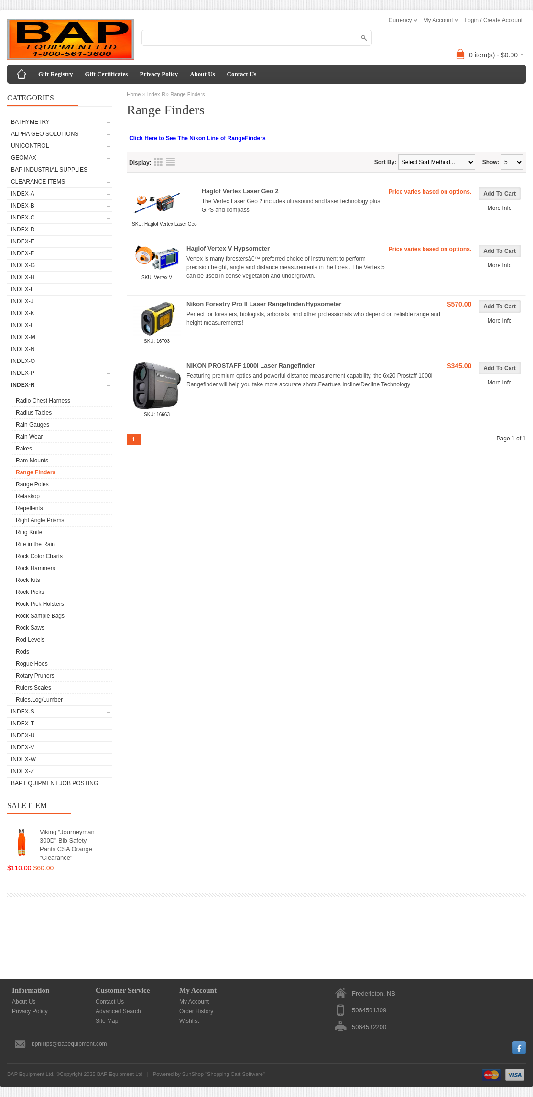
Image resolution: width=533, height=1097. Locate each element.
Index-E (22, 241)
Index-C (22, 217)
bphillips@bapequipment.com (69, 1044)
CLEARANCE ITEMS (38, 181)
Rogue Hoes (32, 663)
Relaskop (28, 496)
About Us (202, 73)
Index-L (22, 325)
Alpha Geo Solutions (44, 134)
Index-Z (22, 771)
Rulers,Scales (33, 687)
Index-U (22, 735)
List (170, 162)
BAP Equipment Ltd (120, 1074)
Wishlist (189, 1021)
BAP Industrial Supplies (49, 169)
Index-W (23, 759)
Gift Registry (55, 73)
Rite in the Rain (35, 544)
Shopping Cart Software (235, 1074)
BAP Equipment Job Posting (54, 783)
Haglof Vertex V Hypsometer (228, 248)
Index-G (23, 265)
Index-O (23, 361)
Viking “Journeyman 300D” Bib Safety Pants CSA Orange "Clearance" (67, 844)
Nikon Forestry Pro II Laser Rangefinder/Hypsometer (263, 303)
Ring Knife (29, 532)
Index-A (22, 193)
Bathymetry (30, 122)
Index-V (22, 747)
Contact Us (242, 73)
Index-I (21, 289)
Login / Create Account (493, 20)
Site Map (107, 1021)
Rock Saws (30, 628)
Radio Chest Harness (43, 400)
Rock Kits (28, 580)
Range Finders (35, 472)
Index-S (22, 711)
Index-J (22, 301)
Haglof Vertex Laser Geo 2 (240, 191)
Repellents (29, 508)
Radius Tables (34, 412)
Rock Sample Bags (40, 616)
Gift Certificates (106, 73)
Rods (22, 651)
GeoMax (23, 157)
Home (134, 94)
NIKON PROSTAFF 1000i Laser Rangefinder (250, 365)
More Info (500, 208)
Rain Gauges (32, 424)
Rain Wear (29, 436)
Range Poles (32, 484)
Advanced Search (118, 1011)
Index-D (22, 229)
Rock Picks (30, 592)
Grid (158, 162)
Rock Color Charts (39, 556)
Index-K (22, 313)
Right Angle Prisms (40, 520)
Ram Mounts (32, 460)
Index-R (22, 385)
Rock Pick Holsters (40, 604)
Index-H (22, 277)
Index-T (22, 723)
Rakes (24, 448)
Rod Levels (30, 639)
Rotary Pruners (35, 675)
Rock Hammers (35, 568)
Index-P (22, 373)
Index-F (22, 253)
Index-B (22, 205)
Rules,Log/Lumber (39, 699)
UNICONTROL (30, 146)
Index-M (23, 337)
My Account (194, 1001)
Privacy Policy (159, 73)
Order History (196, 1011)
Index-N (22, 349)
